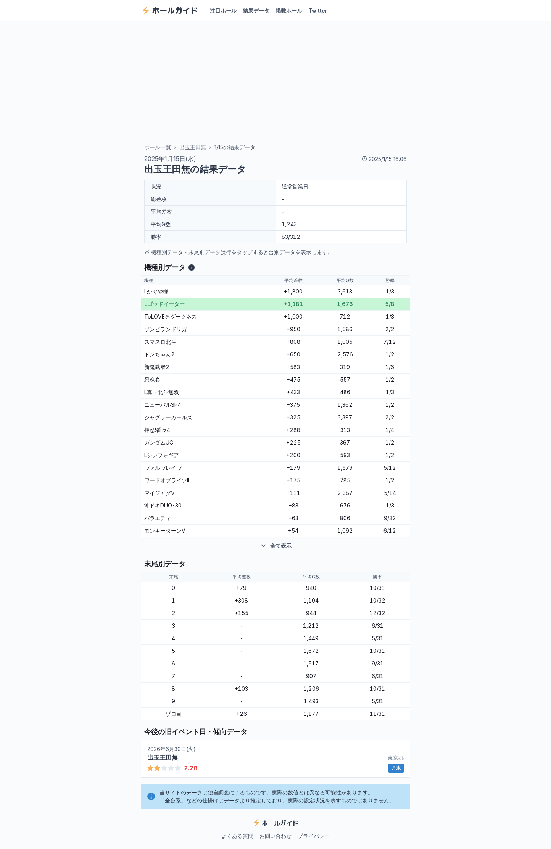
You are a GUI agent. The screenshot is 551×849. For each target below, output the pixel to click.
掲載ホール (289, 10)
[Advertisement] (275, 82)
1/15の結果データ (234, 147)
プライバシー (314, 836)
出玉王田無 (192, 147)
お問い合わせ (275, 836)
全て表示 (275, 545)
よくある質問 (237, 836)
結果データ (256, 10)
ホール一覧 (157, 147)
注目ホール (223, 10)
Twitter (317, 10)
